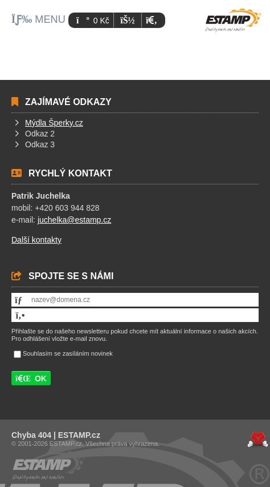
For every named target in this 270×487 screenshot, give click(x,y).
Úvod (232, 21)
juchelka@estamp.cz (74, 219)
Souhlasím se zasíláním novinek (68, 354)
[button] (151, 20)
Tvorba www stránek (258, 439)
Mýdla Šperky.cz (54, 122)
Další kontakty (36, 239)
